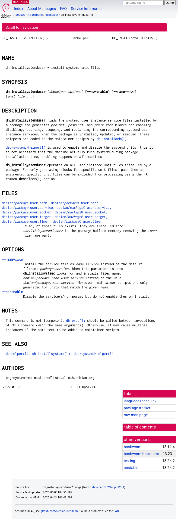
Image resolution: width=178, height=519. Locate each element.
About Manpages (41, 8)
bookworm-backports (29, 14)
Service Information (87, 8)
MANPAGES (20, 1)
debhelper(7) (17, 354)
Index (18, 8)
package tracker (137, 408)
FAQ (63, 8)
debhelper (51, 14)
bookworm (132, 447)
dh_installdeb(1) (111, 139)
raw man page (136, 415)
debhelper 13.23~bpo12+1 (107, 487)
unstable (131, 468)
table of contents (140, 427)
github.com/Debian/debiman (59, 511)
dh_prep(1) (75, 320)
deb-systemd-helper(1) (25, 147)
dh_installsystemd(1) (51, 354)
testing (129, 461)
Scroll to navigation (22, 27)
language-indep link (140, 401)
